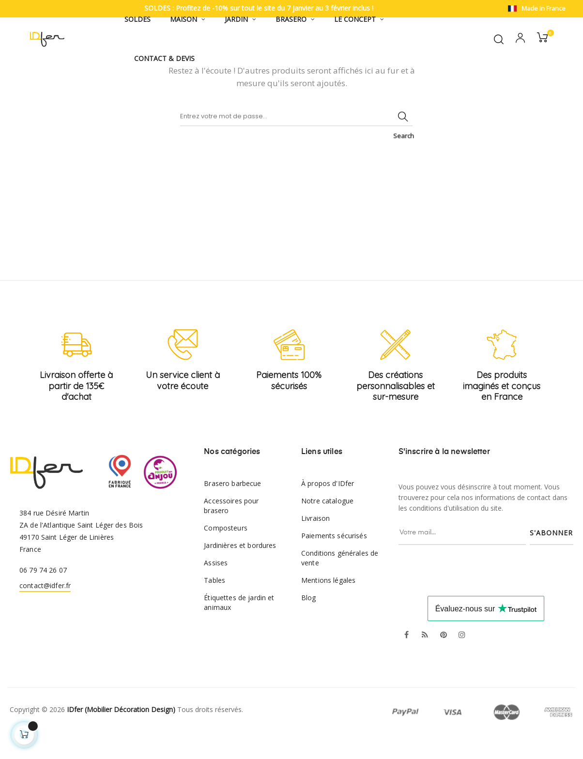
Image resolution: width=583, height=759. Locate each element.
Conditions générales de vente (339, 580)
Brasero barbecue (232, 506)
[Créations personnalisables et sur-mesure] (395, 367)
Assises (216, 585)
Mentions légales (328, 602)
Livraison (315, 541)
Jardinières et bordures (240, 568)
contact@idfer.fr (45, 607)
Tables (214, 602)
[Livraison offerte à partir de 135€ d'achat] (76, 367)
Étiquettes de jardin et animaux (239, 625)
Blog (308, 620)
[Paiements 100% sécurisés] (289, 367)
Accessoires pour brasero (231, 528)
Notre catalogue (327, 523)
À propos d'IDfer (327, 506)
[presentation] (481, 587)
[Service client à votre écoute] (183, 367)
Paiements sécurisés (334, 558)
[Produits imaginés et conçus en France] (501, 367)
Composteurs (225, 550)
